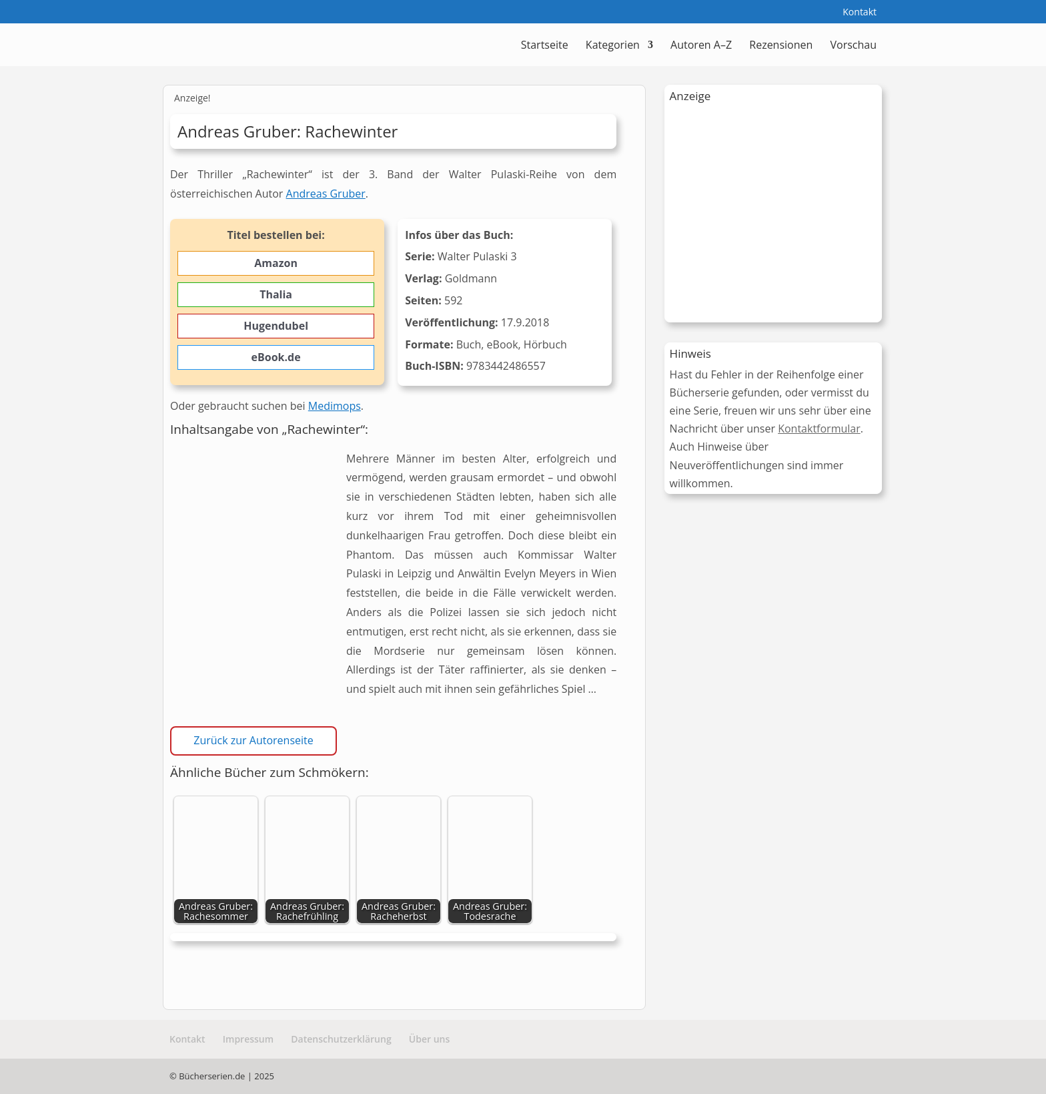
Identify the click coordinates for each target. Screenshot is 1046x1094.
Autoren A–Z (701, 46)
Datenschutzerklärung (341, 1039)
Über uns (429, 1039)
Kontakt (860, 12)
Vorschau (853, 46)
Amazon (276, 263)
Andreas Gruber (326, 193)
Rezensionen (781, 46)
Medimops (334, 405)
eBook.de (276, 357)
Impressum (248, 1039)
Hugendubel (275, 325)
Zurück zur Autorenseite (253, 740)
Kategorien (613, 46)
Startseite (544, 46)
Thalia (275, 294)
